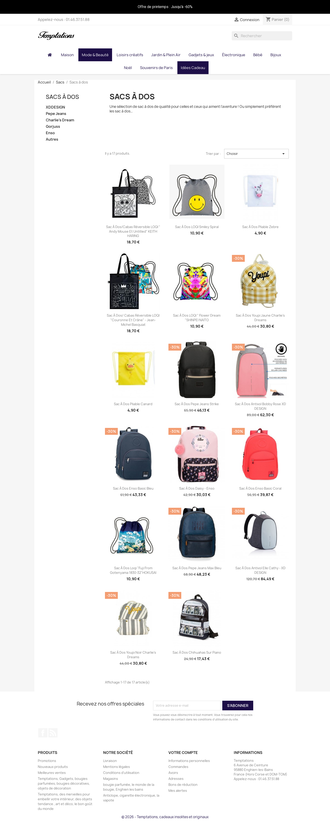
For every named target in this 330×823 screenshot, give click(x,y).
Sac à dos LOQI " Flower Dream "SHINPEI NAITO (196, 317)
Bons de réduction (183, 784)
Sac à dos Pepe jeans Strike (197, 404)
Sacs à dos (62, 97)
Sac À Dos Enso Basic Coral (260, 488)
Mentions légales (116, 766)
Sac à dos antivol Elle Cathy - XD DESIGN (260, 570)
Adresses (176, 778)
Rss (53, 732)
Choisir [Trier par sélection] (256, 153)
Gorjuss (53, 126)
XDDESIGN (55, 107)
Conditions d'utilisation (121, 772)
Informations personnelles (189, 761)
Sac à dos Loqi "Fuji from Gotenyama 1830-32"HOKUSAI (133, 570)
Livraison (110, 761)
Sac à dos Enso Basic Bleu (133, 488)
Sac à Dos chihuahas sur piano (197, 652)
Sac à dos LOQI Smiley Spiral (197, 227)
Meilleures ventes (52, 772)
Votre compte (183, 752)
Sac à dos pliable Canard (133, 404)
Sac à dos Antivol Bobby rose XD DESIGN (260, 406)
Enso (50, 133)
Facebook (42, 732)
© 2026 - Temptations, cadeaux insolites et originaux (165, 817)
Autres (52, 139)
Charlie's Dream (60, 120)
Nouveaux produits (53, 766)
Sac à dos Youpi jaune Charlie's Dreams (260, 317)
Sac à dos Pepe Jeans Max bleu (196, 568)
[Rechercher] (262, 35)
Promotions (47, 761)
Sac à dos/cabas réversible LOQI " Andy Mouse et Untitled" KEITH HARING (133, 231)
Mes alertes (177, 790)
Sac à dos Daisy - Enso (196, 488)
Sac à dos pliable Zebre (260, 227)
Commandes (178, 766)
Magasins (110, 778)
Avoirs (173, 772)
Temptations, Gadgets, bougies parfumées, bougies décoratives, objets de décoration (64, 783)
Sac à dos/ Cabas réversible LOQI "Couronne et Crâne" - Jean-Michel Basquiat (133, 320)
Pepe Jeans (56, 113)
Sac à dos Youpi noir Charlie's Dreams (133, 654)
